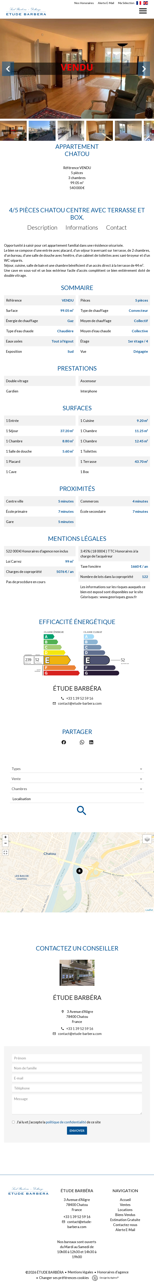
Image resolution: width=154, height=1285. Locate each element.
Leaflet (149, 910)
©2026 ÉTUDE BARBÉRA (44, 1272)
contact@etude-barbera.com (80, 703)
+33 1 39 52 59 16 (79, 698)
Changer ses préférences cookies (64, 1278)
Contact (116, 227)
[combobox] (77, 769)
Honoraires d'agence (113, 1272)
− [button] (5, 844)
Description (42, 227)
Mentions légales (80, 1272)
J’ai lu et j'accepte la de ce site (59, 1122)
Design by (109, 1277)
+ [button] (5, 838)
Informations (81, 227)
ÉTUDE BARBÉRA (77, 688)
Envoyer (77, 1130)
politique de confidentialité (66, 1122)
